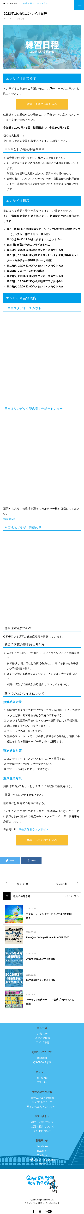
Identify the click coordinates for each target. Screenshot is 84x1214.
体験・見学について (42, 1122)
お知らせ (20, 19)
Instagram (42, 1150)
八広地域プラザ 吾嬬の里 (23, 527)
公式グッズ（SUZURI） (42, 1159)
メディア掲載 (42, 1038)
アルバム (42, 1082)
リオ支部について (42, 1102)
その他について (42, 1131)
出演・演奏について (42, 1126)
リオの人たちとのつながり (42, 1106)
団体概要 (42, 1058)
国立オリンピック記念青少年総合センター (34, 408)
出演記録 (42, 1077)
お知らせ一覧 (70, 896)
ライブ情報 (42, 1042)
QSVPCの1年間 (42, 1062)
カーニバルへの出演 (42, 1097)
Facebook (42, 1146)
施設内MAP (10, 519)
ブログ (42, 1164)
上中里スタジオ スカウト (23, 308)
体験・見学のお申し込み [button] (42, 104)
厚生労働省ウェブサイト (34, 829)
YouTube (42, 1155)
